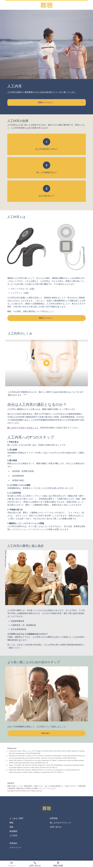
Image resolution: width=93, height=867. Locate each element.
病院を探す (45, 733)
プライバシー (15, 847)
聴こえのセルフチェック (60, 822)
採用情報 (54, 818)
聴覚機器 (13, 831)
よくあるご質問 (16, 818)
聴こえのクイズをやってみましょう (22, 427)
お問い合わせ (55, 827)
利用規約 (13, 843)
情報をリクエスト (45, 102)
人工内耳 (13, 835)
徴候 (11, 827)
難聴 (11, 822)
